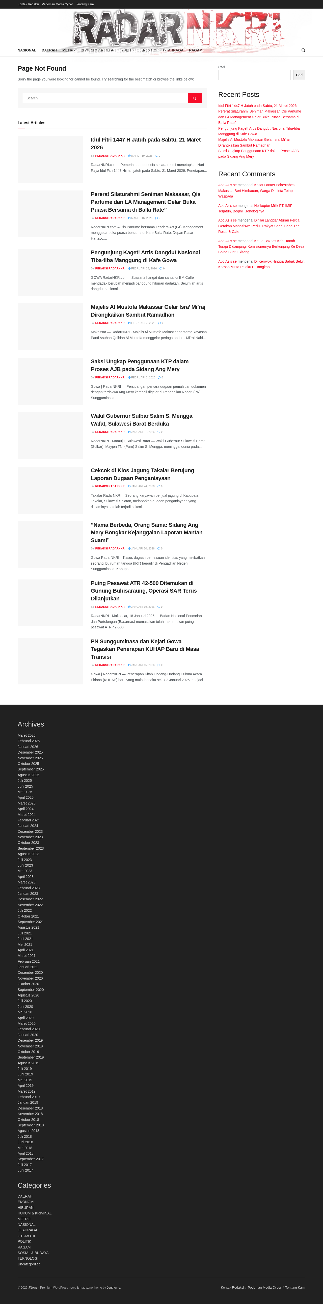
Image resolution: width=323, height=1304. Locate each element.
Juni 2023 (25, 865)
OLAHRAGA (27, 1230)
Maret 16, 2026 (140, 217)
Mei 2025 (25, 792)
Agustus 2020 (28, 995)
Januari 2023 (28, 894)
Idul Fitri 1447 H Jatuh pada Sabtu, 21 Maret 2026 (257, 106)
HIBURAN (26, 1208)
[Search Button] (195, 98)
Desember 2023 (30, 831)
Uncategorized (29, 1264)
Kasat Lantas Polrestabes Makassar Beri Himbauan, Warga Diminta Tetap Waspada (256, 190)
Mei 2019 (25, 1080)
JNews (32, 1287)
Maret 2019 (27, 1091)
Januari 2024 (28, 826)
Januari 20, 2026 (141, 548)
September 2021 (31, 922)
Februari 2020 (29, 1029)
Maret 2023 (27, 882)
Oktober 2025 (28, 764)
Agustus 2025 (28, 775)
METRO (24, 1219)
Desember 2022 (30, 899)
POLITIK (24, 1241)
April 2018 (26, 1153)
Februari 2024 (29, 820)
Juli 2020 (25, 1001)
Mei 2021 (25, 944)
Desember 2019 (30, 1040)
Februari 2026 (29, 741)
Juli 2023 (25, 860)
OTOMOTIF (27, 1236)
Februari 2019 (29, 1097)
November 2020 (30, 978)
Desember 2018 (30, 1108)
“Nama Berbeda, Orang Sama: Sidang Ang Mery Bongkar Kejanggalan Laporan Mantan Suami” (146, 533)
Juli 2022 (25, 910)
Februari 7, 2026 (141, 322)
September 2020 (31, 990)
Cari (221, 67)
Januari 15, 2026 (141, 665)
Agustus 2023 (28, 854)
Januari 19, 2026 (141, 606)
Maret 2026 (27, 735)
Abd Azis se (227, 185)
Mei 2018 (25, 1148)
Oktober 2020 (28, 984)
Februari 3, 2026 (141, 377)
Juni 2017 (25, 1170)
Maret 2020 (27, 1023)
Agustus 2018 (28, 1131)
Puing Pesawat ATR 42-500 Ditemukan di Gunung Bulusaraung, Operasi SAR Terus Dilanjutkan (144, 591)
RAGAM (24, 1247)
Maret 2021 (27, 956)
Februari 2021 (29, 961)
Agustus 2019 (28, 1063)
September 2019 (31, 1057)
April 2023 (26, 877)
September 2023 (31, 848)
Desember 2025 (30, 752)
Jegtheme (113, 1287)
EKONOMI (26, 1202)
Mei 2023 (25, 871)
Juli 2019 (25, 1069)
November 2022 (30, 905)
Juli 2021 (25, 933)
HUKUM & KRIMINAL (35, 1213)
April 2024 (26, 809)
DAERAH (25, 1196)
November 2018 (30, 1114)
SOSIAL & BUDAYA (33, 1253)
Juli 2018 (25, 1136)
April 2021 (26, 950)
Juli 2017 (25, 1165)
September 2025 (31, 769)
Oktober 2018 (28, 1120)
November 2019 (30, 1046)
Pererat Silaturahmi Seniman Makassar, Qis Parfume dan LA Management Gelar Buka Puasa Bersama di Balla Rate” (145, 202)
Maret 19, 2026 (140, 155)
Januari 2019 (28, 1102)
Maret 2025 (27, 803)
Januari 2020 (28, 1035)
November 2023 (30, 837)
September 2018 (31, 1125)
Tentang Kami (85, 4)
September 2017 (31, 1159)
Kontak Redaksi (28, 4)
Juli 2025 (25, 781)
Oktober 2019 (28, 1052)
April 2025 (26, 797)
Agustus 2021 (28, 927)
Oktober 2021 (28, 916)
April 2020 (26, 1018)
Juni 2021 (25, 939)
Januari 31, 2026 (141, 431)
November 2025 (30, 758)
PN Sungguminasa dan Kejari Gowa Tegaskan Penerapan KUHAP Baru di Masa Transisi (145, 649)
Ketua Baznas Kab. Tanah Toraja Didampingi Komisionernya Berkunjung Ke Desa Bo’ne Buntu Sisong (261, 246)
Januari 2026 (28, 747)
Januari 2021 (28, 967)
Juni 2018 (25, 1142)
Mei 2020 (25, 1012)
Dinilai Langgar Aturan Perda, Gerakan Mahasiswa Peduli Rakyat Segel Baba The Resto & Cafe (259, 226)
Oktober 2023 (28, 843)
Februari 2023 (29, 888)
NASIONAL (27, 1225)
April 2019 (26, 1086)
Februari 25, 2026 (142, 268)
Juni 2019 (25, 1074)
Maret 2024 (27, 815)
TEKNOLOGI (28, 1258)
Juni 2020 (25, 1007)
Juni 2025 (25, 786)
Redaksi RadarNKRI (110, 155)
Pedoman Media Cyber (57, 4)
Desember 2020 (30, 972)
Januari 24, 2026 (141, 486)
